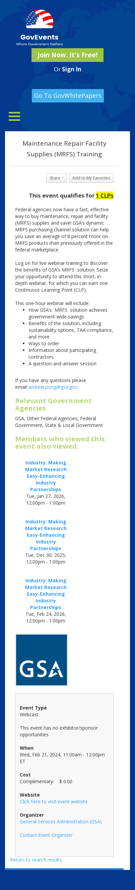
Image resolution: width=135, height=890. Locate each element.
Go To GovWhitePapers (68, 95)
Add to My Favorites (91, 178)
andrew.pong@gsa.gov (52, 387)
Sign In (71, 69)
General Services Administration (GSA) (61, 821)
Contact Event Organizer (46, 835)
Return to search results (36, 860)
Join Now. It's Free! (67, 55)
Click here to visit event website (54, 801)
